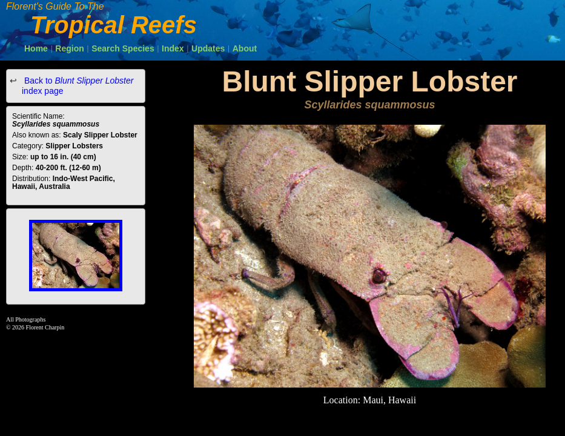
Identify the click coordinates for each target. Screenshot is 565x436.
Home (36, 48)
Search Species (122, 48)
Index (173, 48)
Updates (208, 48)
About (245, 48)
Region (69, 48)
